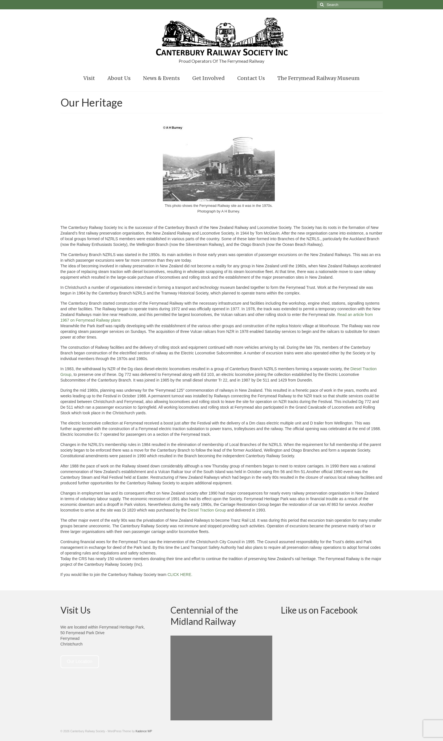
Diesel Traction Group (207, 510)
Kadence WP (144, 731)
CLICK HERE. (179, 574)
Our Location (79, 661)
